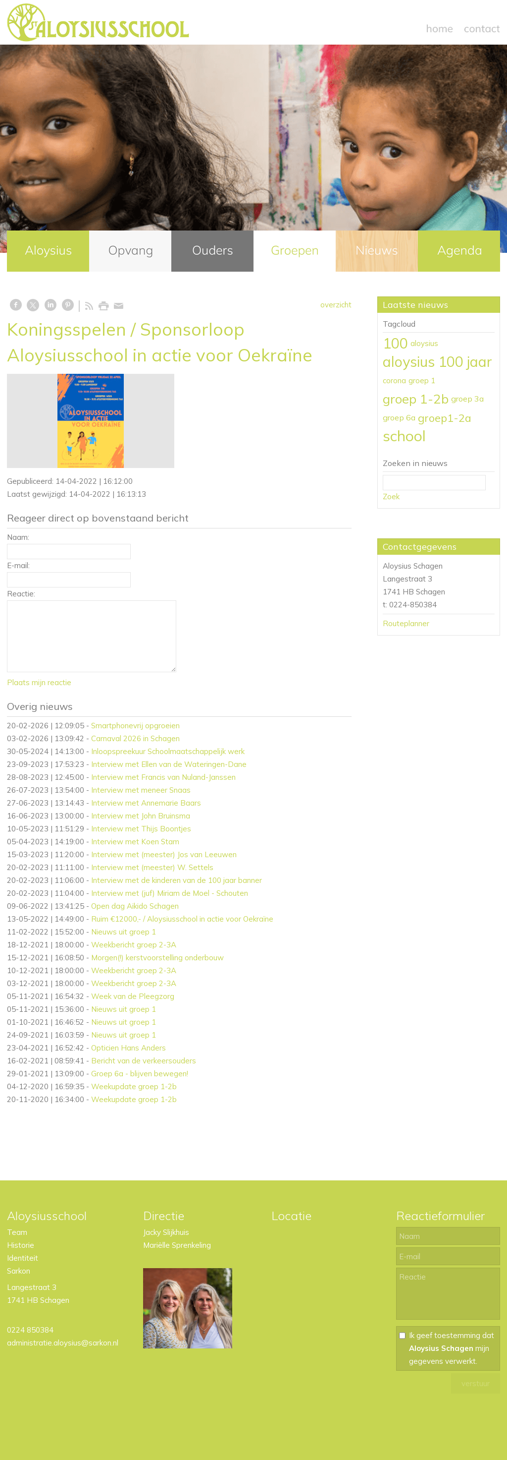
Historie (20, 1245)
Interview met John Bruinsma (140, 815)
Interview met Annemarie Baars (146, 803)
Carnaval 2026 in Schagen (135, 738)
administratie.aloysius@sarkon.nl (62, 1342)
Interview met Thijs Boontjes (141, 828)
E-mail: (18, 565)
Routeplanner (406, 623)
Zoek (391, 496)
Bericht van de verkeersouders (143, 1060)
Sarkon (18, 1271)
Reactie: (21, 593)
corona (394, 380)
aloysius (424, 343)
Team (17, 1232)
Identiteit (22, 1258)
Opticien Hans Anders (128, 1047)
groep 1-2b (416, 399)
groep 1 (421, 380)
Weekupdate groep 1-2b (134, 1086)
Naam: (18, 537)
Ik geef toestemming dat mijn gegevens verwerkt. (451, 1348)
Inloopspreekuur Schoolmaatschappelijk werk (168, 751)
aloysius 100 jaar (437, 361)
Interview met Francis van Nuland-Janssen (163, 777)
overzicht (336, 304)
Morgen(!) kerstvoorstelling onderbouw (157, 957)
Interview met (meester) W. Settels (152, 867)
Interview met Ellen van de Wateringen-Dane (169, 764)
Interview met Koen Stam (135, 841)
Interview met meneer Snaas (141, 790)
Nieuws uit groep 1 (123, 931)
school (404, 435)
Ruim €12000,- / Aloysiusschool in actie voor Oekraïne (182, 919)
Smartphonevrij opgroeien (135, 725)
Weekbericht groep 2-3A (133, 944)
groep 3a (467, 399)
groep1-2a (444, 417)
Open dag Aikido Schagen (135, 906)
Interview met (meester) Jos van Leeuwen (164, 854)
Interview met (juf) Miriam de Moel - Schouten (169, 893)
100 (395, 343)
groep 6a (399, 417)
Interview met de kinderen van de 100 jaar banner (176, 880)
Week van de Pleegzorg (132, 996)
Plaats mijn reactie (39, 682)
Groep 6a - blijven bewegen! (139, 1073)
